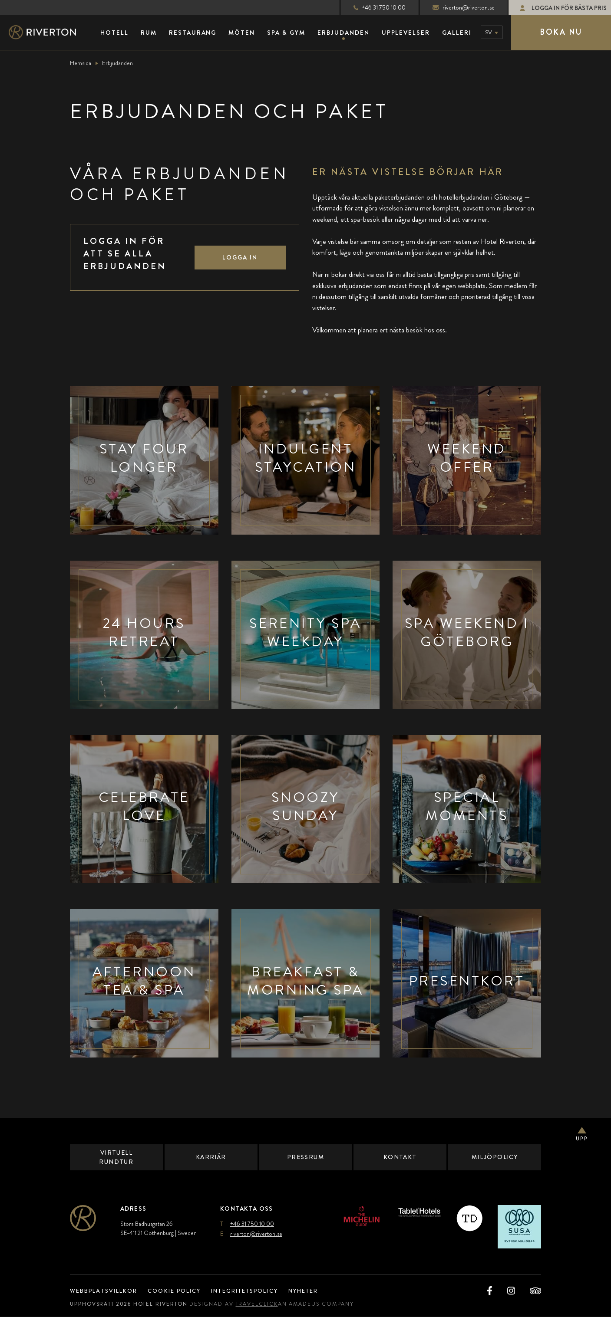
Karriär (211, 1157)
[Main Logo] (50, 33)
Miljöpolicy (494, 1157)
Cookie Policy (181, 1290)
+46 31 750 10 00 (372, 7)
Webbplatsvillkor (106, 1290)
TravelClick (264, 1304)
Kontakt (400, 1157)
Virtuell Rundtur (116, 1157)
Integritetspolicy (256, 1290)
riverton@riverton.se (456, 7)
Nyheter (320, 1290)
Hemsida (80, 63)
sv (488, 32)
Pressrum (305, 1157)
